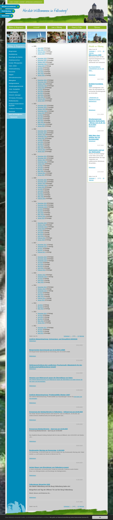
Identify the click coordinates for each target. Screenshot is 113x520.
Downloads (12, 111)
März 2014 (41, 296)
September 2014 (42, 291)
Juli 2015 (40, 278)
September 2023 (42, 111)
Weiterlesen (32, 341)
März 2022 (41, 147)
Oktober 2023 (41, 109)
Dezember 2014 (42, 287)
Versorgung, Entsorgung (15, 98)
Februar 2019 (41, 216)
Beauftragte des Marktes (16, 57)
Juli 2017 (40, 248)
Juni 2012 (40, 317)
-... (89, 105)
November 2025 (42, 60)
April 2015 (40, 280)
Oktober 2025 (41, 62)
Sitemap (16, 2)
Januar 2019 (41, 218)
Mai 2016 (40, 266)
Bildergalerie (12, 80)
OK (100, 517)
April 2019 (40, 212)
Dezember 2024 (42, 80)
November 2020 (42, 181)
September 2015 (42, 276)
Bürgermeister (13, 51)
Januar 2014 (41, 300)
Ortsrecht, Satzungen (15, 95)
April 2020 (40, 194)
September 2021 (42, 162)
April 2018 (40, 236)
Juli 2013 (40, 305)
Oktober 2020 (41, 183)
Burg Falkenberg (6, 11)
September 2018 (42, 227)
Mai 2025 (40, 69)
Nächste (81, 336)
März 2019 (41, 214)
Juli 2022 (40, 140)
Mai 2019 (40, 210)
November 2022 (42, 133)
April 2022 (40, 146)
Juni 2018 (40, 232)
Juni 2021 (40, 167)
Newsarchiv (13, 117)
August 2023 (41, 113)
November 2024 (42, 82)
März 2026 (41, 50)
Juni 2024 (40, 91)
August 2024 (41, 87)
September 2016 (42, 260)
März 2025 (41, 73)
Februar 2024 (41, 99)
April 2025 (40, 71)
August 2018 (41, 228)
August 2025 (41, 66)
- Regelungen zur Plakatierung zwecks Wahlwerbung (94, 99)
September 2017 (42, 246)
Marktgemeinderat (14, 83)
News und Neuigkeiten (15, 114)
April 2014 (40, 294)
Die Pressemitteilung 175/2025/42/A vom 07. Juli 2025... (96, 68)
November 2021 (42, 158)
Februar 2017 (41, 252)
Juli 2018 (40, 230)
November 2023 (42, 107)
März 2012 (41, 321)
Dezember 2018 (42, 223)
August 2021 (41, 163)
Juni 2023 (40, 116)
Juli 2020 (40, 189)
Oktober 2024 (41, 84)
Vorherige (66, 336)
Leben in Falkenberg (57, 27)
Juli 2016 (40, 262)
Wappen (11, 74)
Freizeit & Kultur (77, 27)
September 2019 (42, 207)
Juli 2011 (40, 329)
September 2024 (42, 86)
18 (103, 51)
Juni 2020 (40, 191)
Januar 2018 (41, 240)
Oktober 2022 (41, 134)
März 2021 (41, 171)
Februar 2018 (41, 238)
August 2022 (41, 138)
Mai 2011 (40, 331)
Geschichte (12, 71)
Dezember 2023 (42, 105)
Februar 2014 (41, 298)
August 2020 (41, 187)
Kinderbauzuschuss (14, 60)
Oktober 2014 (41, 289)
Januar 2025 (41, 75)
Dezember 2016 (42, 257)
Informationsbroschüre (15, 77)
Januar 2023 (41, 126)
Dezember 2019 (42, 203)
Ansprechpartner (13, 92)
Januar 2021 (41, 175)
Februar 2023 (41, 124)
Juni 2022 (40, 142)
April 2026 (40, 48)
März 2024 (41, 97)
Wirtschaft (36, 27)
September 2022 (42, 136)
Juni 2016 (40, 264)
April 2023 (40, 120)
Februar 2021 (41, 173)
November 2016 (42, 259)
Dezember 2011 (42, 327)
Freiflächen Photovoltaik (15, 108)
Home (11, 2)
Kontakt (22, 2)
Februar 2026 (41, 52)
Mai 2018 (40, 234)
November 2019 (42, 205)
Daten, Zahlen (13, 66)
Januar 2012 (41, 323)
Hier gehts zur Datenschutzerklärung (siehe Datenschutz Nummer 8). (69, 517)
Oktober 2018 (41, 225)
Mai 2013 (40, 307)
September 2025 (42, 64)
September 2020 (42, 185)
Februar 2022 (41, 149)
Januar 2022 (41, 151)
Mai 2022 (40, 144)
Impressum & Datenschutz (34, 2)
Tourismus (97, 27)
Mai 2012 (40, 319)
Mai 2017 (40, 250)
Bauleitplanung (13, 54)
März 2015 (41, 282)
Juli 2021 (40, 165)
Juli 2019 (40, 209)
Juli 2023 (40, 115)
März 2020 (41, 196)
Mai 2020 (40, 193)
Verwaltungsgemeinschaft (16, 86)
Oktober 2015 (41, 275)
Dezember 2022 (42, 131)
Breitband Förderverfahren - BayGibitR (16, 104)
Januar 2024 (41, 100)
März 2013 (41, 308)
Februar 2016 (41, 270)
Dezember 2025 (42, 58)
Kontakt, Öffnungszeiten (15, 63)
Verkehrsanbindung (14, 69)
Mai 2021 (40, 169)
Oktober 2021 (41, 160)
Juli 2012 (40, 315)
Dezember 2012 (42, 313)
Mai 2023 (40, 118)
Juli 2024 (40, 89)
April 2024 (40, 95)
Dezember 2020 (42, 180)
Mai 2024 (40, 93)
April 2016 (40, 268)
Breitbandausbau (13, 101)
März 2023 (41, 122)
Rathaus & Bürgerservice (16, 27)
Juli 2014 (40, 292)
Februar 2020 (41, 198)
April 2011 (40, 333)
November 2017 (42, 244)
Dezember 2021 (42, 156)
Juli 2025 (40, 68)
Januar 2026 (41, 53)
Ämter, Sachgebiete (14, 89)
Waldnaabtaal (5, 16)
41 (78, 336)
